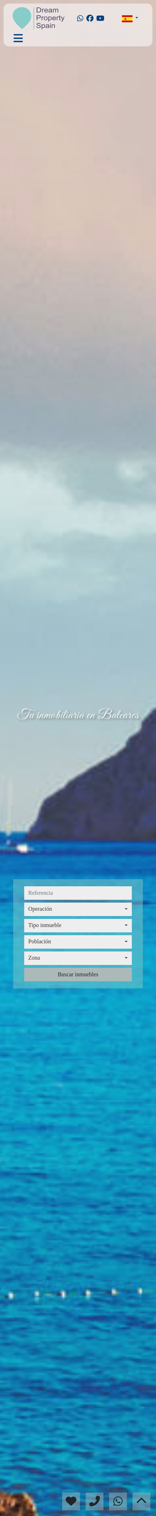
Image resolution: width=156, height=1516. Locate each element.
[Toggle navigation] (18, 38)
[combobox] (78, 909)
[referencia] (78, 893)
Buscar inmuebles (78, 974)
